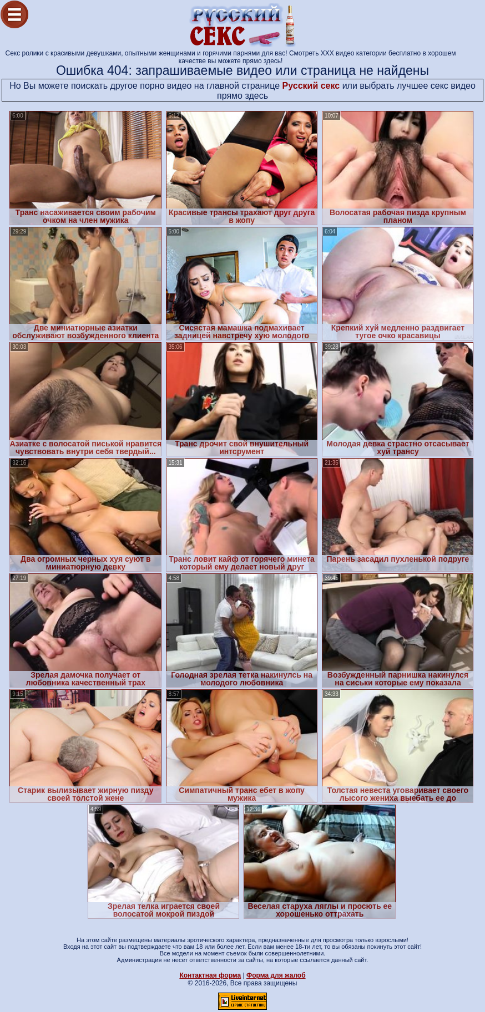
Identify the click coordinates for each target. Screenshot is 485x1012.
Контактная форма (210, 975)
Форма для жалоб (276, 975)
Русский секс (311, 85)
